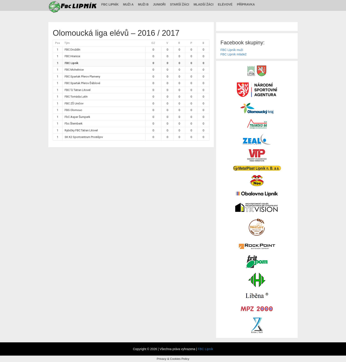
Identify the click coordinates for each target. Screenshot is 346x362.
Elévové (225, 4)
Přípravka (246, 4)
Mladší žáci (203, 4)
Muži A (128, 4)
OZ (153, 43)
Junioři (159, 4)
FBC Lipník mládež (233, 54)
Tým (67, 43)
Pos (57, 43)
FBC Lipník (110, 4)
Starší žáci (179, 4)
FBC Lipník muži (231, 50)
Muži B (143, 4)
